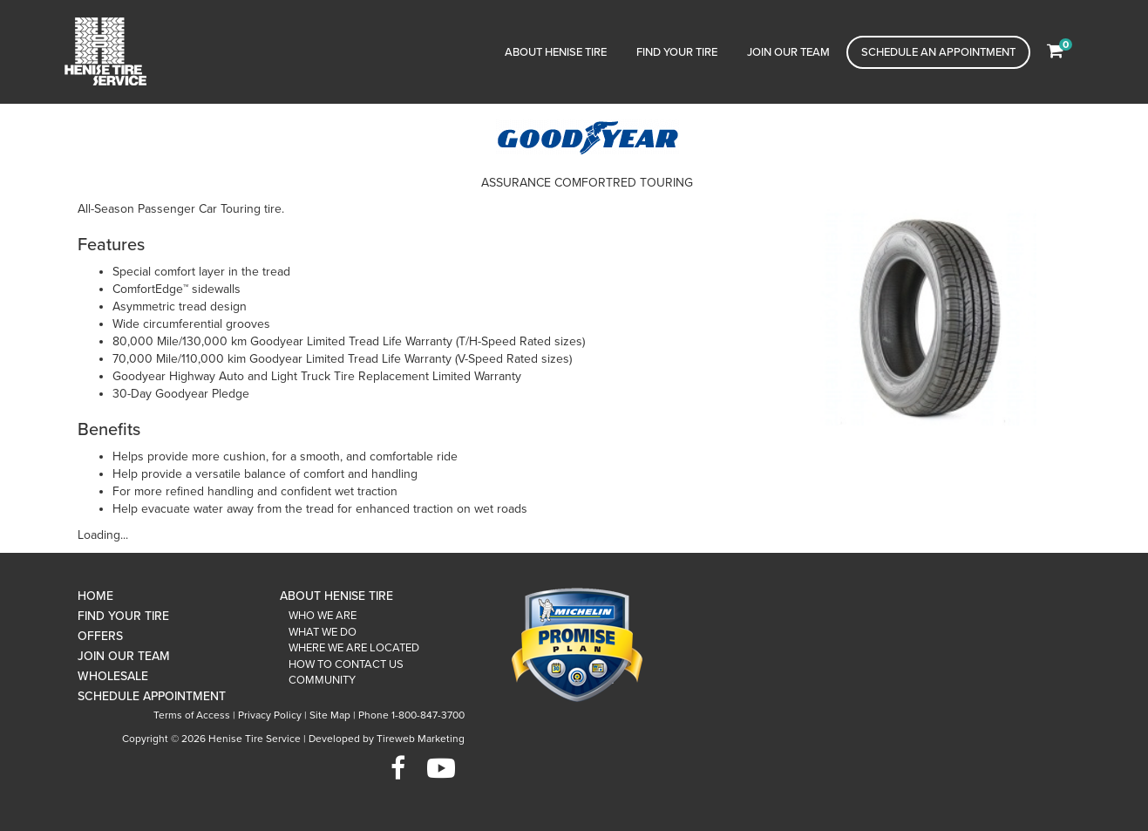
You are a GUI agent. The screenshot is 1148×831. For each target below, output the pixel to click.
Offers (100, 636)
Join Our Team (788, 52)
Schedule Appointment (152, 696)
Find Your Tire (676, 52)
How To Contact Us (346, 664)
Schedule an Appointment (938, 52)
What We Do (323, 632)
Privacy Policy (270, 715)
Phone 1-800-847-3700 (411, 715)
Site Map (329, 715)
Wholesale (113, 676)
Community (322, 680)
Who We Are (323, 616)
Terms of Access (191, 715)
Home (95, 596)
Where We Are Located (354, 648)
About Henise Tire (556, 52)
